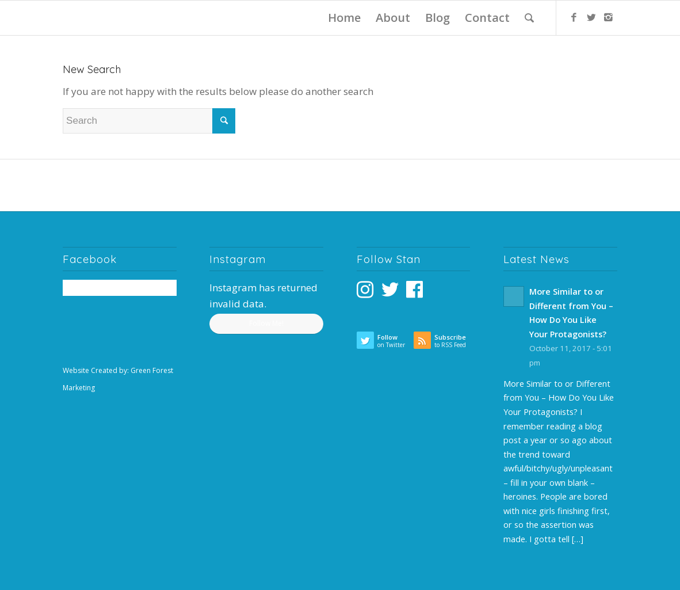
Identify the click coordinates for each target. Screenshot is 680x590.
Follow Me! (266, 323)
